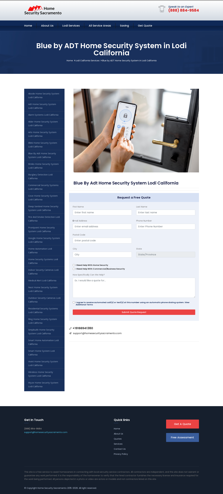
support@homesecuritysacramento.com (97, 333)
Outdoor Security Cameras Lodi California (44, 299)
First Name (78, 206)
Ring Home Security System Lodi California (42, 321)
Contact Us (120, 448)
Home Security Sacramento (52, 488)
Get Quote (145, 25)
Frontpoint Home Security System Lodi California (41, 229)
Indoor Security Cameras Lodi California (43, 271)
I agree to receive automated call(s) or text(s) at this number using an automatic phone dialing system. (132, 303)
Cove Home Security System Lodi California (43, 197)
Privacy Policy (121, 454)
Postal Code (79, 234)
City (75, 248)
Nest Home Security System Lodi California (43, 289)
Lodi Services (71, 25)
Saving (124, 25)
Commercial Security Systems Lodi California (43, 187)
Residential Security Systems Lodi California (43, 310)
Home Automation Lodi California (40, 250)
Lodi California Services (87, 60)
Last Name (141, 206)
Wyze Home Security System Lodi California (43, 384)
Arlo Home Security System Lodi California (42, 134)
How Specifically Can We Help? (89, 274)
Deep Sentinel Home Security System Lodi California (43, 208)
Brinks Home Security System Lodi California (43, 165)
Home (28, 25)
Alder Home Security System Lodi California (43, 123)
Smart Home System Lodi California (41, 352)
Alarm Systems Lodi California (43, 114)
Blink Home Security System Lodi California (42, 144)
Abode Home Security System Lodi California (43, 95)
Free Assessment (182, 437)
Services (118, 443)
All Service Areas (100, 25)
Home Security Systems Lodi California (43, 261)
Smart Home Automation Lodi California (43, 342)
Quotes (118, 438)
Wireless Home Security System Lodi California (40, 373)
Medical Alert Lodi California (42, 280)
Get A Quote (182, 424)
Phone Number (144, 220)
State (139, 248)
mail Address (80, 220)
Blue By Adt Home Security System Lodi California (42, 155)
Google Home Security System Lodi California (44, 240)
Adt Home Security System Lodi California (42, 106)
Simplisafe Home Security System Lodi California (41, 331)
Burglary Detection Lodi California (40, 176)
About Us (47, 25)
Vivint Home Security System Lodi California (43, 363)
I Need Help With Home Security (92, 265)
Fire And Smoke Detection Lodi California (44, 218)
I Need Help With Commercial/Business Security (100, 269)
